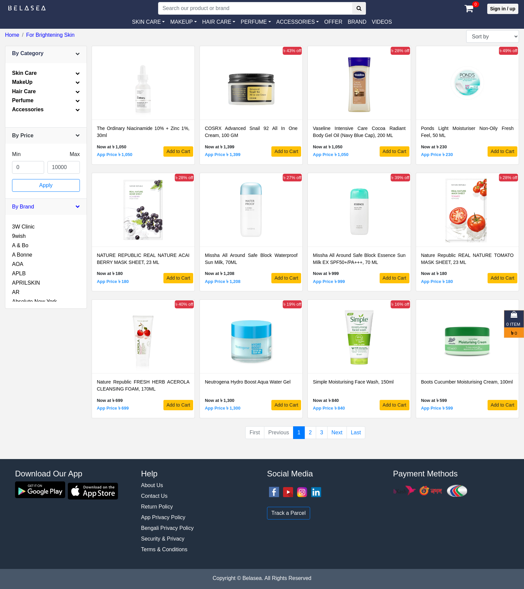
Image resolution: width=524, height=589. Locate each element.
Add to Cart (178, 151)
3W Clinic (23, 227)
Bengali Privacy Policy (167, 528)
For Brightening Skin (50, 35)
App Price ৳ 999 (329, 281)
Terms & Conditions (164, 549)
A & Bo (20, 245)
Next (337, 432)
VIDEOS (382, 22)
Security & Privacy (162, 539)
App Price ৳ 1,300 (222, 408)
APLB (19, 273)
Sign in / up (502, 8)
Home (12, 35)
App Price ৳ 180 (113, 281)
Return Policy (157, 506)
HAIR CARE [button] (216, 22)
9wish (19, 236)
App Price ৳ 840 (329, 408)
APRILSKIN (26, 283)
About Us (152, 485)
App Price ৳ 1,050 (114, 154)
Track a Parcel (288, 513)
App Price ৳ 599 (437, 408)
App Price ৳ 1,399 (222, 154)
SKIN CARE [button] (146, 22)
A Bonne (22, 255)
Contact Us (154, 496)
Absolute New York (34, 301)
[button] (298, 22)
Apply (45, 185)
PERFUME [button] (254, 22)
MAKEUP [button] (181, 22)
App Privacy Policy (163, 517)
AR (15, 292)
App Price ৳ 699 (113, 408)
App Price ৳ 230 (437, 154)
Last (356, 432)
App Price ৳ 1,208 (222, 281)
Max (75, 154)
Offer (333, 22)
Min (16, 154)
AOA (17, 264)
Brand (357, 22)
